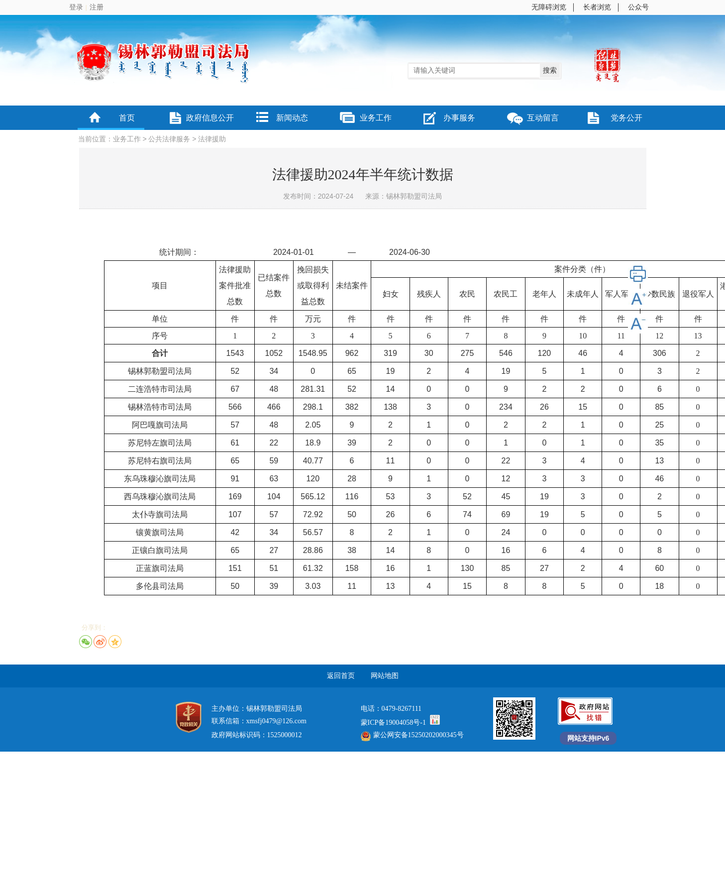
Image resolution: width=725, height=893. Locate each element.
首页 (127, 117)
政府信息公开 (210, 117)
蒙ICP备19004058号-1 (393, 722)
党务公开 (626, 117)
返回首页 (341, 675)
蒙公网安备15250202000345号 (412, 735)
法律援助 (212, 139)
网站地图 (385, 675)
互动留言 (543, 117)
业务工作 (376, 117)
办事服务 (459, 117)
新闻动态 (292, 117)
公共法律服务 (169, 139)
